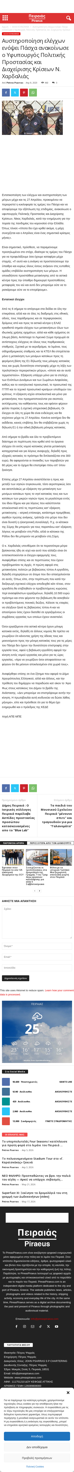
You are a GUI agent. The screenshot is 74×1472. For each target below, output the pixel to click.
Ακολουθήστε (63, 1091)
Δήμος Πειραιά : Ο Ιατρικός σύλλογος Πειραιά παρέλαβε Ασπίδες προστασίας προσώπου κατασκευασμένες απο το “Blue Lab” (18, 817)
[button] (68, 1393)
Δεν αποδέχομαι (37, 1447)
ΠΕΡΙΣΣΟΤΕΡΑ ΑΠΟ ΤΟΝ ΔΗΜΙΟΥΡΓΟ (50, 843)
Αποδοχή (37, 1436)
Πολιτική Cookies (35, 1466)
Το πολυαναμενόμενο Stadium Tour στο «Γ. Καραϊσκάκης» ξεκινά (32, 1160)
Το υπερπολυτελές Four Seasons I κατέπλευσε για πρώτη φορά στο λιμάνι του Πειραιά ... (34, 1143)
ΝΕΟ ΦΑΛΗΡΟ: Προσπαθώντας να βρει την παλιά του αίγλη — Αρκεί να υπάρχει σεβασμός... (36, 1177)
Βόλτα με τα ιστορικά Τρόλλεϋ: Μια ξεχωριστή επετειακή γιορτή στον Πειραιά (60, 872)
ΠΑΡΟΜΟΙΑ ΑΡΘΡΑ (13, 843)
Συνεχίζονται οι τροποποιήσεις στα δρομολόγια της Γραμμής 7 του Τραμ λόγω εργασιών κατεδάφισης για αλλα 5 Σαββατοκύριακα (37, 875)
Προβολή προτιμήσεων (37, 1458)
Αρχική (5, 26)
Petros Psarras (14, 82)
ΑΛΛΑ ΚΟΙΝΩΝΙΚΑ (20, 26)
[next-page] (39, 891)
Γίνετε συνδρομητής (58, 1121)
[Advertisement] (37, 6)
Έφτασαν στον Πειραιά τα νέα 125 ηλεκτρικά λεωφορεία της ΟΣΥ (13, 871)
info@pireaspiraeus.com (44, 1318)
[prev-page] (35, 891)
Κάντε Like (65, 1081)
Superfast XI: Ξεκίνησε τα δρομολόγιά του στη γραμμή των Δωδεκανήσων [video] (34, 1194)
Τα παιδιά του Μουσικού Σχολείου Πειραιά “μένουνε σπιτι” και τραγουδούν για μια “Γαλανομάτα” (56, 815)
